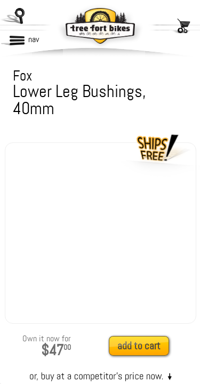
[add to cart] (142, 346)
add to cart (139, 346)
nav (33, 39)
